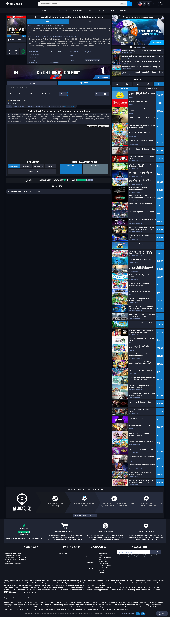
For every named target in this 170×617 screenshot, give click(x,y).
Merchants (63, 553)
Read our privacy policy (127, 613)
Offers (11, 87)
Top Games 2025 (105, 566)
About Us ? (8, 551)
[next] (24, 36)
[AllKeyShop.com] (14, 3)
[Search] (129, 3)
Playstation (90, 563)
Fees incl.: (101, 94)
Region (22, 94)
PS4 (86, 52)
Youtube (81, 551)
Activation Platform (48, 94)
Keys (63, 94)
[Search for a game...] (85, 3)
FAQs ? (7, 562)
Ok (138, 614)
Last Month (50, 168)
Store (12, 94)
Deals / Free (103, 562)
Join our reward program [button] (85, 515)
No (143, 614)
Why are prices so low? (13, 555)
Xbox (88, 557)
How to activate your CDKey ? (15, 559)
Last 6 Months (38, 168)
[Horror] (97, 61)
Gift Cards (102, 559)
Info (47, 21)
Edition (32, 94)
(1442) (78, 183)
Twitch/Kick (63, 551)
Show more (140, 47)
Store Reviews (103, 564)
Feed (90, 21)
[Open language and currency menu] (145, 3)
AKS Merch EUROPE (102, 571)
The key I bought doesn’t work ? (16, 557)
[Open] (30, 3)
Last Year (26, 168)
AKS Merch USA (104, 568)
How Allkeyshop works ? (13, 553)
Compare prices (69, 109)
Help (162, 613)
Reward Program (105, 557)
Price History (22, 87)
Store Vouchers (104, 551)
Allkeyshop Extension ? (13, 564)
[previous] (9, 36)
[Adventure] (89, 61)
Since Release (14, 168)
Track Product (32, 174)
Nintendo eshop (55, 63)
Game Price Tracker (103, 554)
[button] (160, 3)
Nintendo (89, 568)
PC (87, 551)
